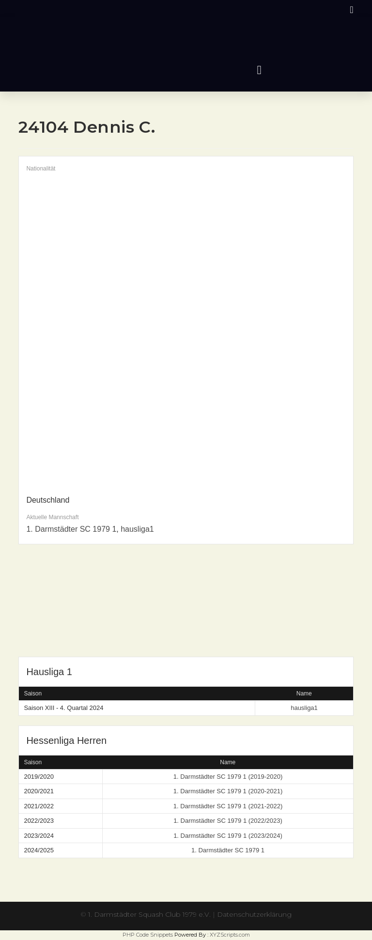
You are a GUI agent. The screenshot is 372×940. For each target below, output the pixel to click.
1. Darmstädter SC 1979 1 (71, 529)
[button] (259, 70)
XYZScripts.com (230, 934)
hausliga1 (137, 529)
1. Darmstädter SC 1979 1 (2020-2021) (227, 791)
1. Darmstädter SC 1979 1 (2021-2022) (227, 806)
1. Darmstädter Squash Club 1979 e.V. (149, 914)
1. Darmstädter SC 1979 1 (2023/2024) (227, 835)
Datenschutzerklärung (254, 914)
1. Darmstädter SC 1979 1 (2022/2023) (227, 820)
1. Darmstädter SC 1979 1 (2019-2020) (227, 776)
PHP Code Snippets (148, 934)
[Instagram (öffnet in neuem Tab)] (350, 10)
